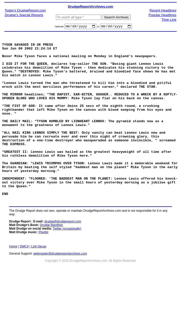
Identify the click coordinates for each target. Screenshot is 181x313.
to (98, 27)
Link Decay (38, 278)
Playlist (43, 264)
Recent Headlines (162, 10)
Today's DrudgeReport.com (25, 10)
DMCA (24, 278)
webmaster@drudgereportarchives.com (60, 285)
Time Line (169, 19)
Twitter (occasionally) (67, 260)
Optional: (60, 27)
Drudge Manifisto (51, 257)
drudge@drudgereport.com (62, 253)
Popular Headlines (162, 15)
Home (13, 278)
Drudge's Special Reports (24, 15)
